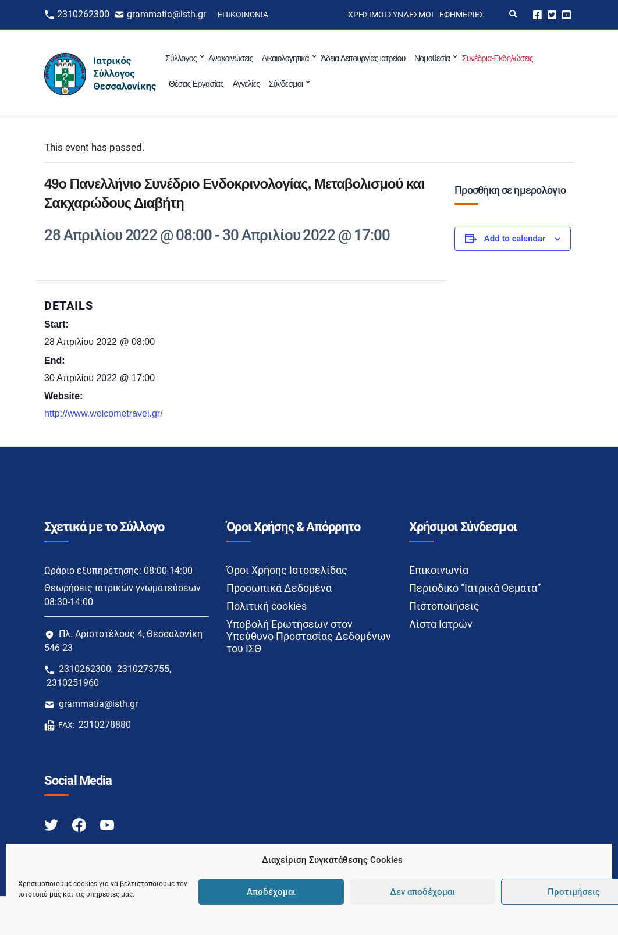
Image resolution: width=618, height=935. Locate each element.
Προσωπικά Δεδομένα (279, 588)
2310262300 (83, 14)
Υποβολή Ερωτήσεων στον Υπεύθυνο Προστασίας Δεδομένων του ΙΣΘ (308, 636)
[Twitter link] (52, 824)
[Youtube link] (107, 824)
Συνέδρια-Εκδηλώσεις (497, 58)
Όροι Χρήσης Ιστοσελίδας (286, 570)
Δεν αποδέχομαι (422, 892)
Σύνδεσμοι (285, 83)
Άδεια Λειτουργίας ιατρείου (363, 58)
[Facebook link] (80, 824)
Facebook (537, 14)
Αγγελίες (246, 83)
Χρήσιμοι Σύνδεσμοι (391, 14)
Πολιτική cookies (266, 606)
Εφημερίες (461, 14)
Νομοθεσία (432, 58)
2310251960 (73, 682)
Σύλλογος (181, 58)
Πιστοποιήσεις (444, 606)
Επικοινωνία (243, 14)
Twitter (552, 14)
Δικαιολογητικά (285, 58)
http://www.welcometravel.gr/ (103, 413)
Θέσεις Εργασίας (196, 83)
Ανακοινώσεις (230, 58)
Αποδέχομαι (271, 892)
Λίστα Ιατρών (441, 624)
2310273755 (143, 668)
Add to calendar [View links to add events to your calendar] (515, 238)
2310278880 (105, 724)
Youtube (566, 14)
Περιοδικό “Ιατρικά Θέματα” (475, 588)
